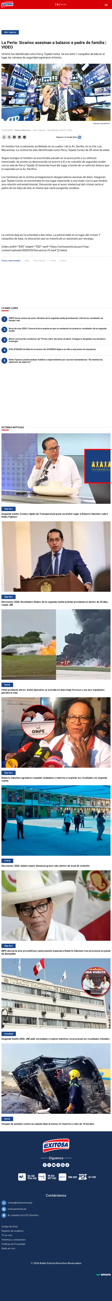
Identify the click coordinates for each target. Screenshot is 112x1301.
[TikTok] (67, 1165)
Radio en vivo (8, 1248)
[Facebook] (45, 1165)
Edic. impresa (39, 130)
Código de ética (9, 1226)
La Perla (52, 261)
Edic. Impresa (10, 32)
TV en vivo (6, 1235)
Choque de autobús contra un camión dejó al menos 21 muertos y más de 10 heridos (47, 1124)
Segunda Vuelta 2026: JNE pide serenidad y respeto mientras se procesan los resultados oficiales (55, 1038)
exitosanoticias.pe (17, 1209)
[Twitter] (49, 1165)
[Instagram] (58, 1165)
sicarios (63, 261)
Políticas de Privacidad (13, 1244)
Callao (27, 261)
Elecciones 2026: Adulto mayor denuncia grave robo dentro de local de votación (45, 865)
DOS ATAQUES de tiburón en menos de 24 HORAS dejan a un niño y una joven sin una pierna (52, 349)
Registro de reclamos (12, 1231)
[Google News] (63, 1165)
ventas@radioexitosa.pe (20, 1202)
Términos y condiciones (13, 1239)
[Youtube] (54, 1165)
